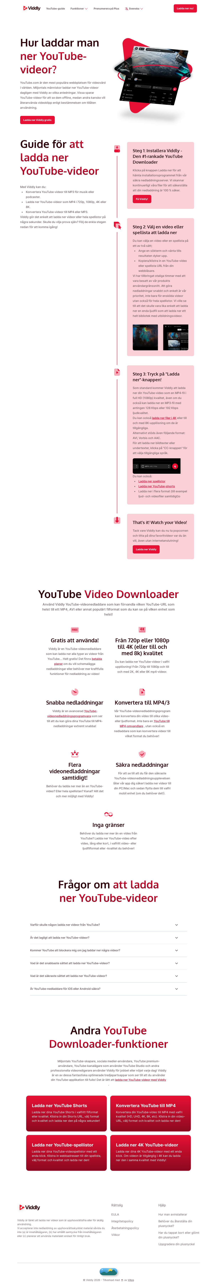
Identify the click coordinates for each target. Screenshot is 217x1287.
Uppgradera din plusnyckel (176, 1244)
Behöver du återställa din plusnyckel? (175, 1223)
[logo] (31, 8)
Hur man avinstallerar (172, 1214)
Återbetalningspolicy (125, 1228)
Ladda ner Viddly (146, 552)
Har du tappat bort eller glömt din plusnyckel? (178, 1235)
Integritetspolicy (122, 1221)
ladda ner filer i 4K (164, 421)
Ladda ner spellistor (151, 484)
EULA (114, 1214)
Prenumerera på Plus (107, 8)
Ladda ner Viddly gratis (37, 119)
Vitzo (130, 1280)
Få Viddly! (142, 197)
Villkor (115, 1235)
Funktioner (79, 9)
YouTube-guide (55, 8)
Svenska (135, 9)
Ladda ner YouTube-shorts (156, 489)
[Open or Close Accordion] (176, 926)
